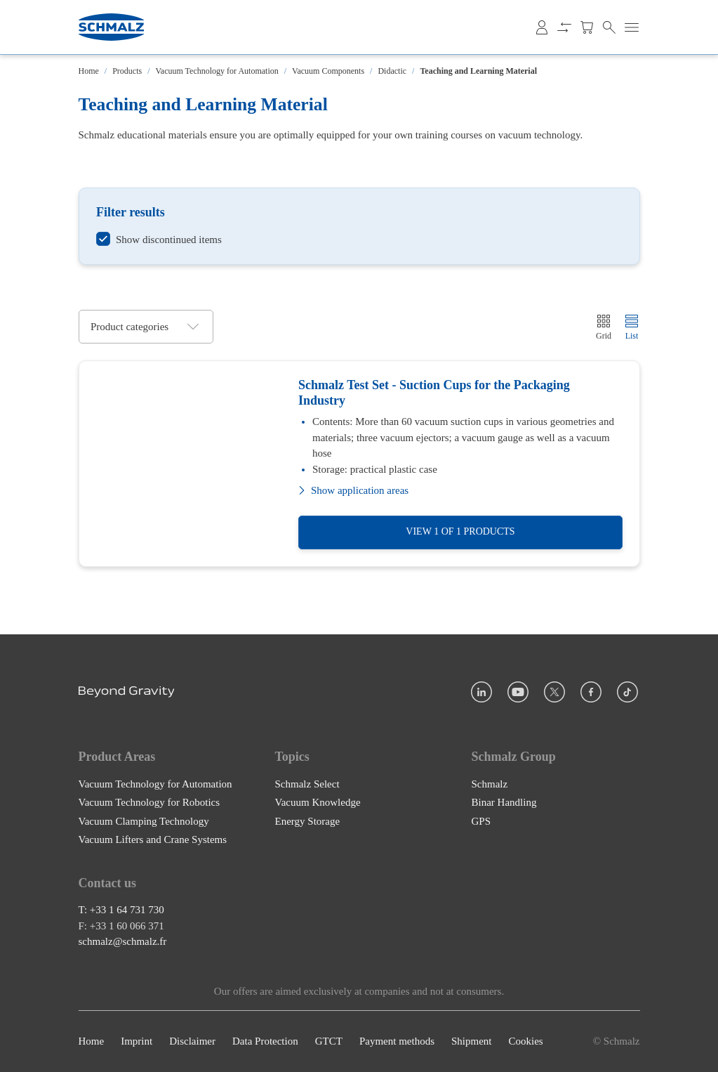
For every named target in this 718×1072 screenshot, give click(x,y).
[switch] (159, 240)
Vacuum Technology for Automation (217, 71)
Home (89, 71)
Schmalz (490, 784)
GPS (481, 821)
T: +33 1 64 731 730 (121, 910)
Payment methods (396, 1041)
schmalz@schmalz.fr (123, 942)
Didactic (392, 71)
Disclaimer (192, 1041)
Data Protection (265, 1041)
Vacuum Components (328, 71)
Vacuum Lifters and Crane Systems (153, 839)
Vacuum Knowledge (318, 802)
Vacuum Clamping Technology (144, 821)
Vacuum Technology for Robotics (149, 802)
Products (127, 71)
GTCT (329, 1041)
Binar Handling (504, 802)
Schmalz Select (307, 784)
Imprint (136, 1041)
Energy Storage (307, 821)
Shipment (471, 1041)
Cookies (525, 1041)
